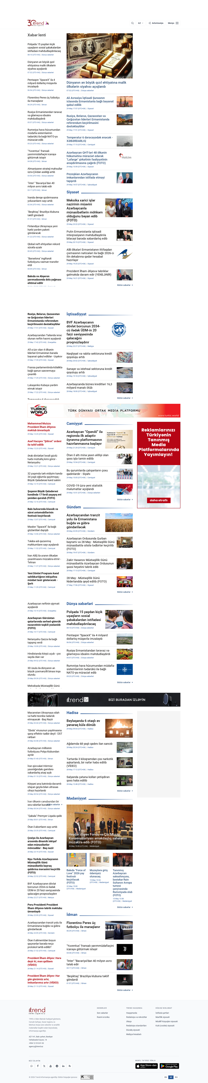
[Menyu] (173, 23)
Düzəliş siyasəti (133, 1030)
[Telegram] (57, 1066)
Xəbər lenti (37, 35)
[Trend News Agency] (37, 1010)
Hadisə (72, 713)
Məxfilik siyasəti (163, 1017)
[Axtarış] (132, 23)
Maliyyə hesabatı (133, 1034)
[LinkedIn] (63, 1066)
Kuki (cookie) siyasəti (165, 1025)
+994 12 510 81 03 (36, 1043)
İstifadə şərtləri (162, 1013)
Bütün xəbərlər (123, 285)
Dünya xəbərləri (80, 603)
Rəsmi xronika (103, 1017)
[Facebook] (37, 1066)
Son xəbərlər (102, 1013)
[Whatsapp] (31, 1066)
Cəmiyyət (74, 423)
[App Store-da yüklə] (146, 1066)
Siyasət (73, 192)
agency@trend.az (36, 1046)
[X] (44, 1066)
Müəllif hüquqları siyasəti (167, 1021)
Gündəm (74, 507)
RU (176, 1077)
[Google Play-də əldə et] (169, 1066)
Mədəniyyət (76, 798)
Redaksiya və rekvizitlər (136, 1017)
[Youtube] (50, 1066)
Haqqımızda (131, 1013)
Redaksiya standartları (136, 1025)
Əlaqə (128, 1021)
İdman (72, 914)
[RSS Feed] (69, 1066)
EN (166, 1077)
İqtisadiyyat (76, 314)
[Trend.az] (38, 23)
